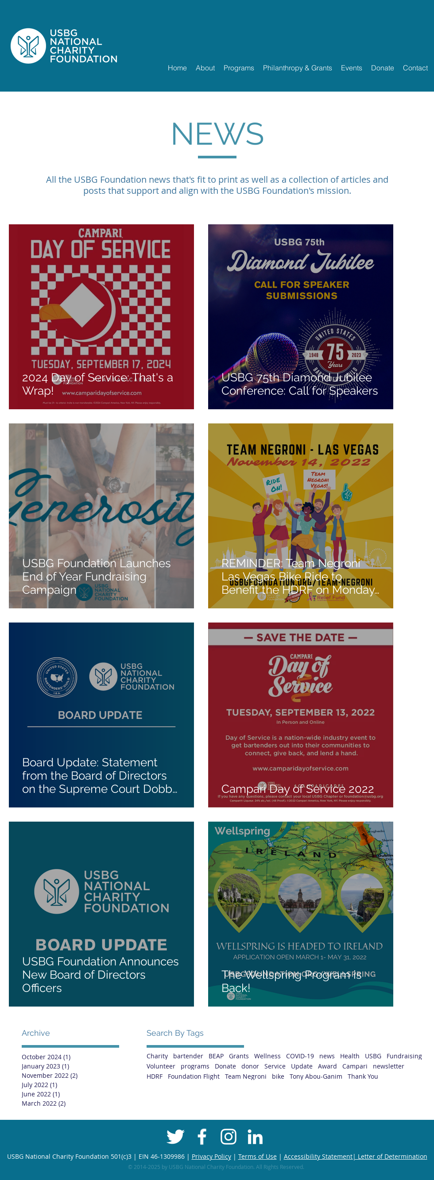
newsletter (388, 1066)
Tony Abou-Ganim (316, 1076)
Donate (225, 1066)
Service (275, 1066)
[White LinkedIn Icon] (255, 1136)
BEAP (216, 1056)
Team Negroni (246, 1076)
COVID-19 (300, 1056)
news (327, 1056)
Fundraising (404, 1056)
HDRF (155, 1076)
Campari (355, 1066)
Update (302, 1066)
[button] (205, 68)
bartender (188, 1056)
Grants (239, 1056)
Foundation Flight (194, 1076)
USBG (373, 1056)
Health (350, 1056)
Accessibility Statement (318, 1156)
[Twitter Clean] (175, 1136)
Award (327, 1066)
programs (195, 1066)
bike (278, 1076)
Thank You (363, 1076)
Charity (157, 1056)
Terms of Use (257, 1156)
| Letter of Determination (390, 1156)
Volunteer (161, 1066)
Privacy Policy (211, 1156)
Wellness (267, 1056)
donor (250, 1066)
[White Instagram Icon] (228, 1136)
